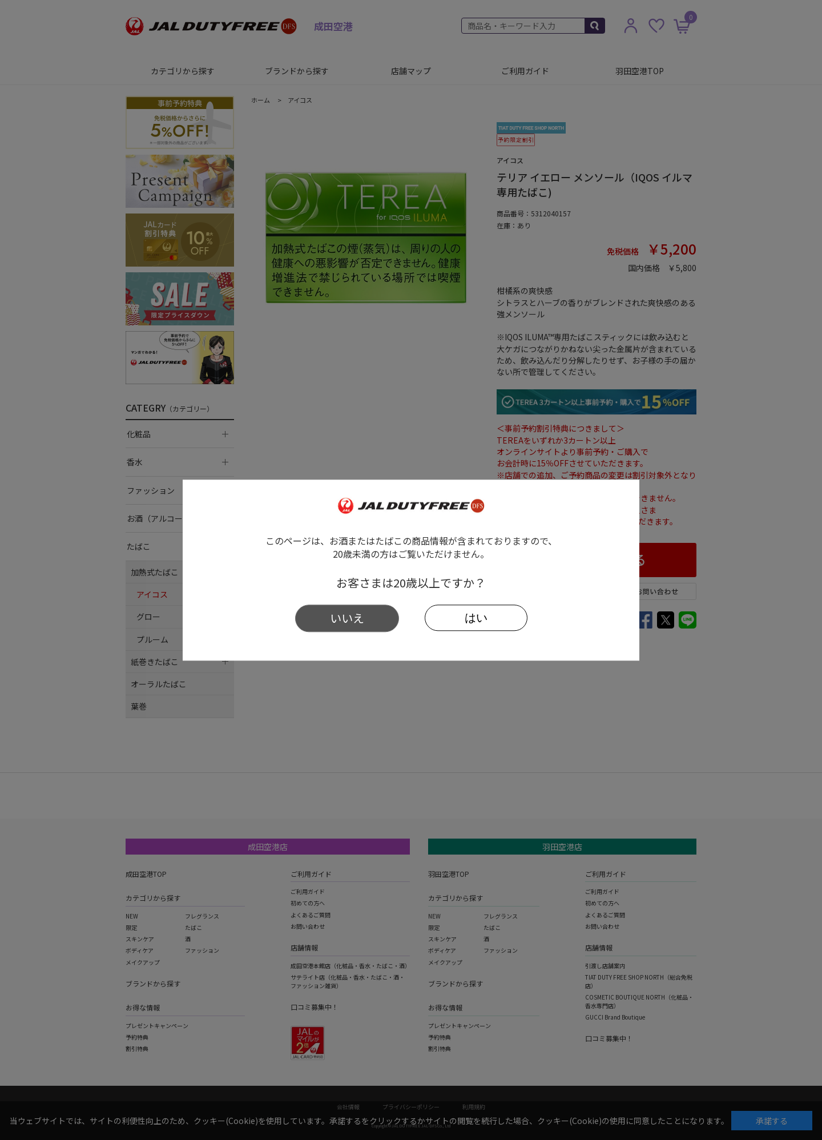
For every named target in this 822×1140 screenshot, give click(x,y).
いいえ (347, 618)
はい (476, 617)
